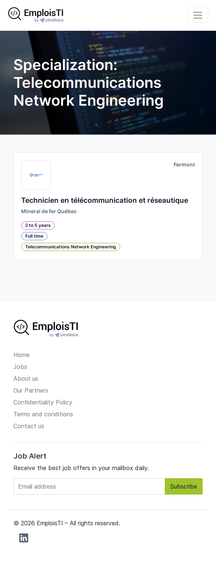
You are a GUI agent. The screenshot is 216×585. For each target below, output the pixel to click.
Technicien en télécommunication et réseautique (104, 200)
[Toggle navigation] (197, 15)
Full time (34, 236)
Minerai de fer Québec (49, 211)
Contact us (28, 426)
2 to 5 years (38, 225)
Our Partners (30, 390)
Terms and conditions (43, 414)
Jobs (20, 366)
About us (25, 378)
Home (21, 354)
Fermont (184, 165)
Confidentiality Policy (42, 402)
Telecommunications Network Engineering (70, 246)
